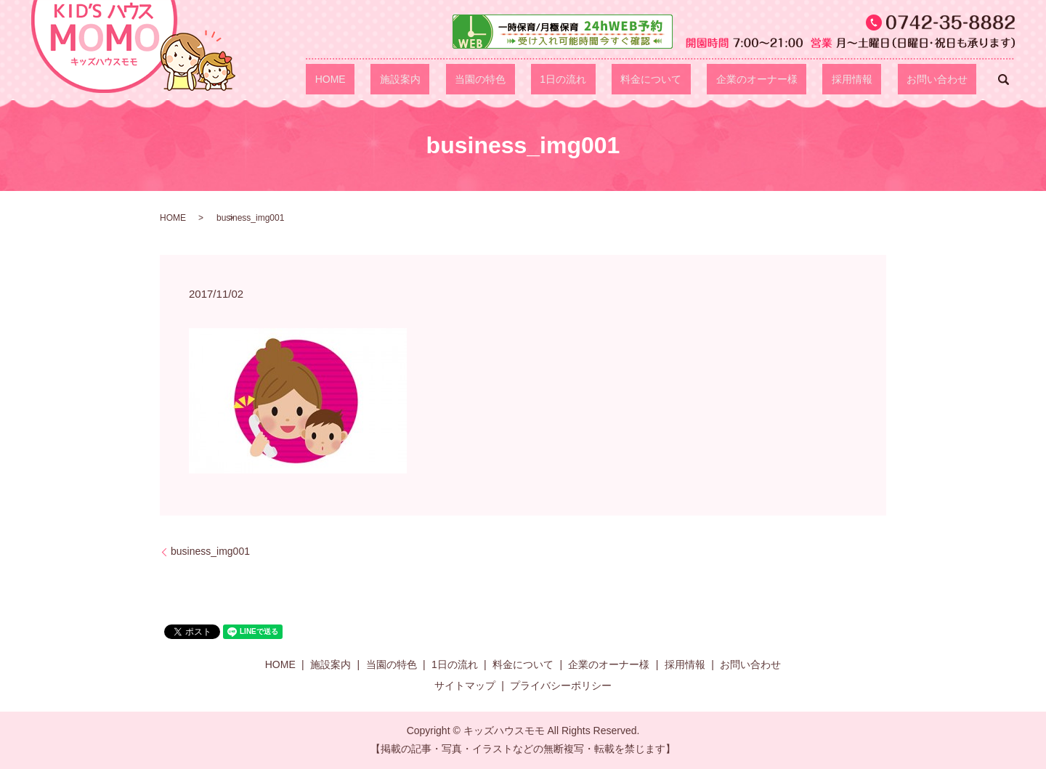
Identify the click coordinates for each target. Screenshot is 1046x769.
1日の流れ (644, 79)
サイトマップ (464, 685)
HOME (465, 79)
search (1004, 79)
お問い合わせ (945, 79)
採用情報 (879, 79)
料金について (714, 79)
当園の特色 (579, 79)
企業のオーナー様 (802, 79)
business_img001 (210, 551)
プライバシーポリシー (561, 685)
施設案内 (517, 79)
